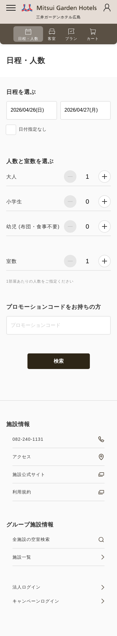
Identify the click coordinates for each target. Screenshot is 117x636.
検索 (59, 361)
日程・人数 (28, 35)
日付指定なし (33, 129)
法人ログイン (58, 587)
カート (93, 35)
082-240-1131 (58, 439)
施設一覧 (58, 557)
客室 (52, 35)
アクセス (58, 457)
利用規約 (58, 492)
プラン (71, 35)
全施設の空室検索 (58, 539)
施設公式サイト (58, 474)
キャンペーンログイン (58, 601)
